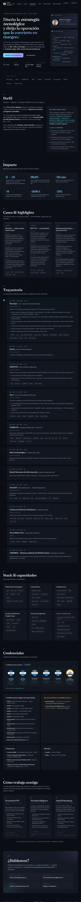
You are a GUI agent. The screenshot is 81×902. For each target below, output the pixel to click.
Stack (39, 3)
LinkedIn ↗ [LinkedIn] (65, 3)
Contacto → (74, 3)
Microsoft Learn (20, 688)
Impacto (19, 3)
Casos (25, 3)
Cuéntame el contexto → (58, 841)
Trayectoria (33, 3)
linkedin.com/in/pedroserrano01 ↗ (67, 24)
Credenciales (47, 3)
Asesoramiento (57, 3)
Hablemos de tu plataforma (13, 55)
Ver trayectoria (30, 55)
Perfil (13, 3)
